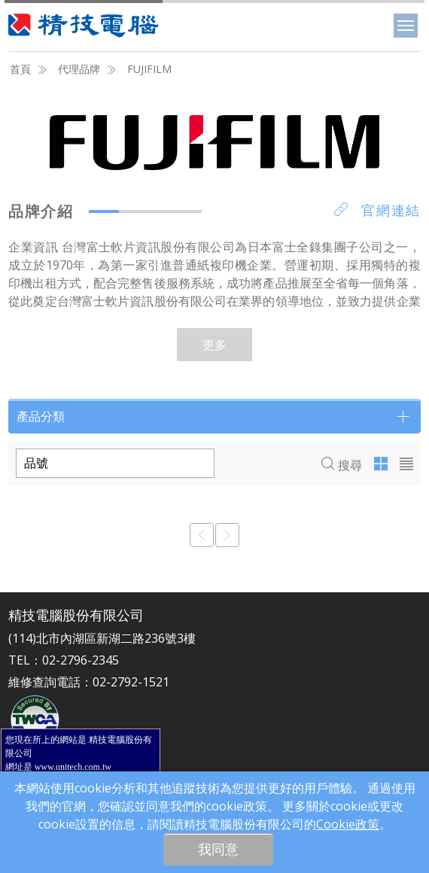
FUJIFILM (149, 69)
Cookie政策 (347, 824)
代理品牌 (79, 69)
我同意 (218, 849)
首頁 (20, 69)
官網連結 (377, 210)
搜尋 (341, 465)
